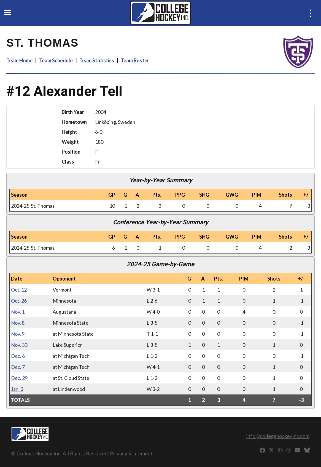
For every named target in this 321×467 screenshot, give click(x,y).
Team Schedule (56, 60)
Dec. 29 (19, 378)
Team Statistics (96, 60)
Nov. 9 (18, 334)
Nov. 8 (18, 323)
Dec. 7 (18, 367)
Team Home (19, 60)
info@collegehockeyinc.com (277, 436)
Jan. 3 (17, 389)
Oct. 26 (19, 301)
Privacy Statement (131, 453)
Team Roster (135, 60)
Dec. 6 (18, 356)
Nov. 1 (18, 312)
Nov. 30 (19, 345)
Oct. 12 (19, 290)
